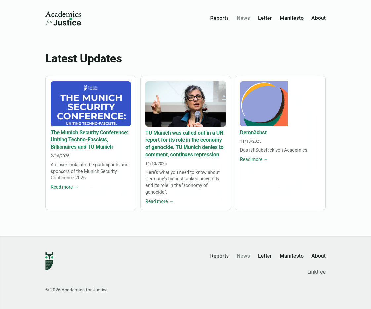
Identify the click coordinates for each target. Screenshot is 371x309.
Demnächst (253, 133)
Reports (219, 18)
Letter (265, 18)
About (318, 18)
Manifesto (292, 18)
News (243, 18)
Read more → (65, 187)
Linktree (316, 272)
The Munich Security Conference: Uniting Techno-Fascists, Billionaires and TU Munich (89, 140)
